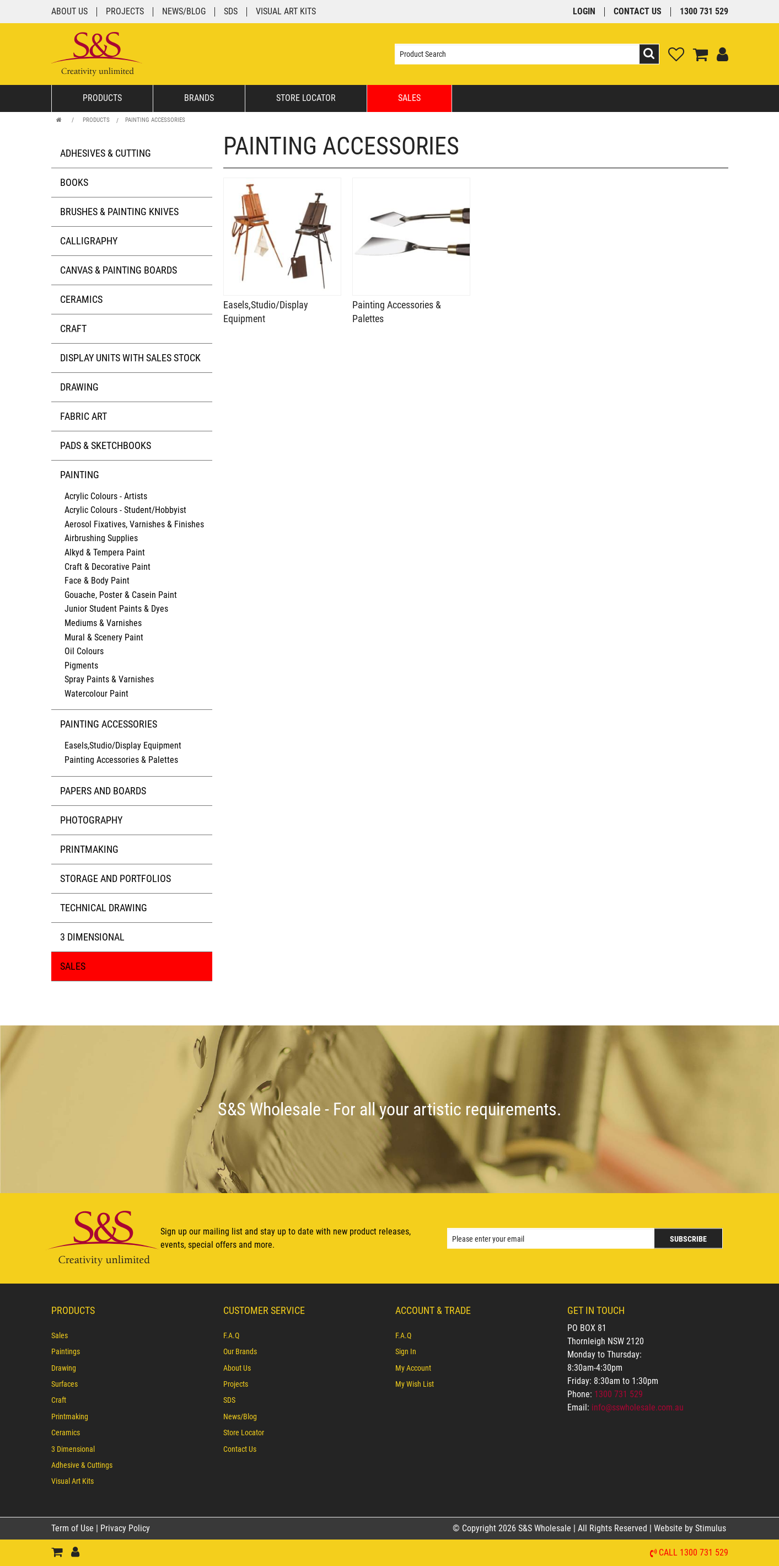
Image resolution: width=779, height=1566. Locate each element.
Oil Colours (84, 651)
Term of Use (73, 1528)
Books (74, 182)
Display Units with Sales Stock (130, 358)
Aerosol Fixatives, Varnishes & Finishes (134, 524)
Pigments (81, 665)
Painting (79, 474)
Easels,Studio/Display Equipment (123, 745)
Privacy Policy (125, 1528)
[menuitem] (131, 1335)
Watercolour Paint (96, 693)
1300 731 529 (704, 12)
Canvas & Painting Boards (118, 270)
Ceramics (81, 299)
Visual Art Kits (286, 12)
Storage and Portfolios (115, 878)
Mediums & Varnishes (103, 623)
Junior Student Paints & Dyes (116, 608)
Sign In (405, 1352)
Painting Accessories (155, 120)
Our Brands (240, 1352)
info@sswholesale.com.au (638, 1407)
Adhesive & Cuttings (81, 1465)
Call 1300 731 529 (693, 1553)
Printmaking (89, 849)
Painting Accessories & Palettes (121, 760)
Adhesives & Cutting (105, 153)
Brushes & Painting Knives (119, 211)
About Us (69, 12)
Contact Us (638, 12)
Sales (409, 98)
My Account (413, 1368)
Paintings (65, 1352)
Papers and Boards (103, 791)
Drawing (79, 387)
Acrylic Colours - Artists (106, 496)
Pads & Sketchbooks (105, 445)
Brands (199, 98)
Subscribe (688, 1238)
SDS (231, 12)
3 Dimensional (92, 937)
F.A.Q (231, 1335)
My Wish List (414, 1384)
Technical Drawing (103, 907)
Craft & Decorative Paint (108, 567)
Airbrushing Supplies (101, 538)
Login (584, 12)
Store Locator (306, 98)
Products (102, 98)
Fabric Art (83, 416)
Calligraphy (88, 241)
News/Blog (184, 12)
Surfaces (64, 1384)
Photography (91, 820)
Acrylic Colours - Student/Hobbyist (125, 510)
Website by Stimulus (691, 1528)
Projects (125, 12)
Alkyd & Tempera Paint (105, 552)
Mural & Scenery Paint (104, 637)
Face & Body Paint (97, 580)
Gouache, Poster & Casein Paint (121, 595)
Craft (73, 328)
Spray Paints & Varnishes (109, 679)
